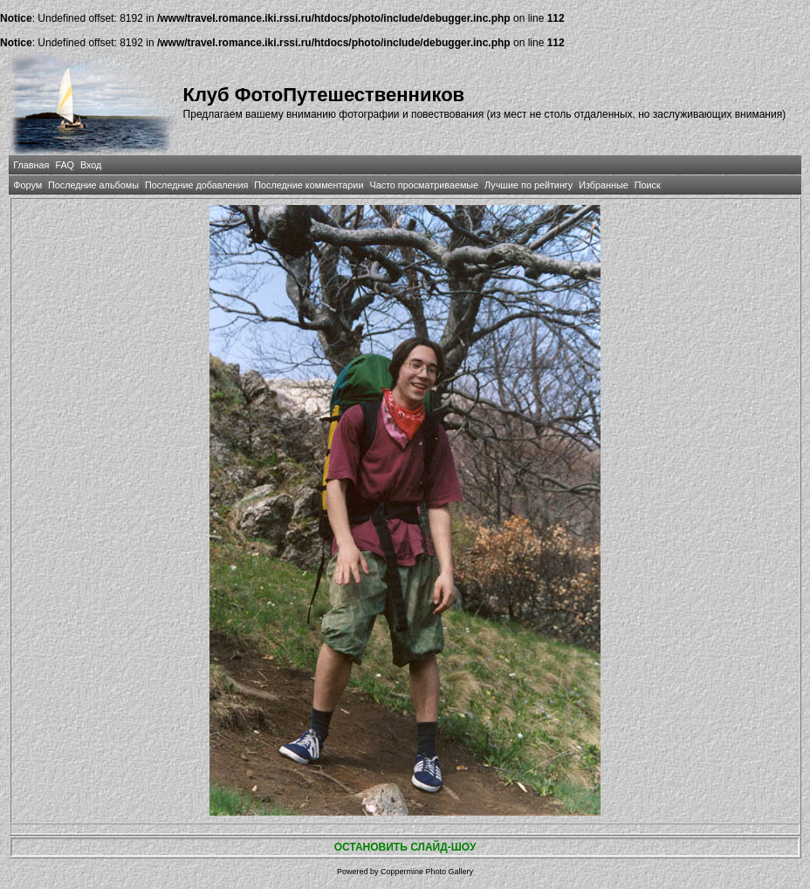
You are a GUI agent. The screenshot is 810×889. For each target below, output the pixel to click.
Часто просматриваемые (423, 185)
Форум (27, 185)
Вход (90, 165)
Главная (31, 165)
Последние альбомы (93, 185)
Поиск (648, 185)
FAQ (64, 165)
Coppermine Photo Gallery (427, 871)
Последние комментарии (308, 185)
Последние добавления (196, 185)
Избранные (603, 185)
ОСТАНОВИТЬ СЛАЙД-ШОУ (405, 847)
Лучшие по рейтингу (528, 185)
